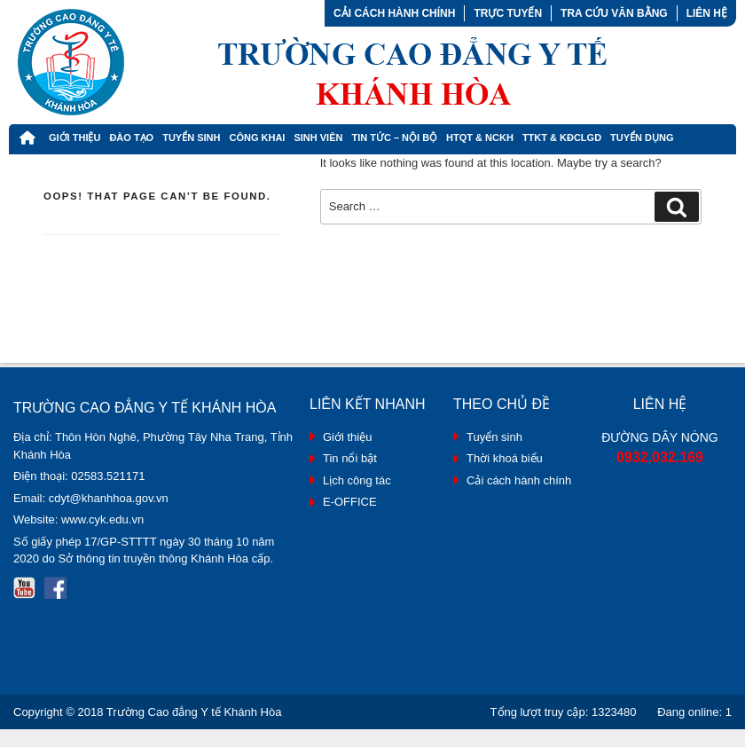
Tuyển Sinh (191, 137)
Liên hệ (706, 13)
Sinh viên (318, 137)
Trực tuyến (508, 13)
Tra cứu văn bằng (614, 13)
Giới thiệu (74, 137)
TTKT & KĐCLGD (561, 137)
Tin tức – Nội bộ (394, 137)
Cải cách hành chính (394, 13)
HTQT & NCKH (480, 137)
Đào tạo (131, 137)
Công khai (257, 137)
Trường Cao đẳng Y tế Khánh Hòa (194, 712)
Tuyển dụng (641, 137)
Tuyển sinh (494, 437)
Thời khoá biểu (505, 458)
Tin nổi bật (350, 458)
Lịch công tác (357, 480)
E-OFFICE (350, 501)
